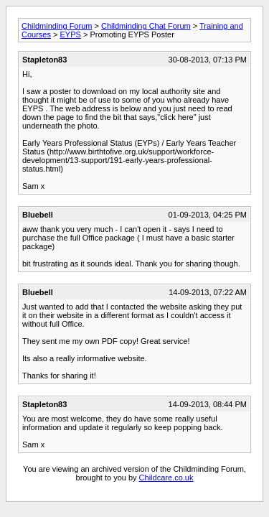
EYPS (70, 34)
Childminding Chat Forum (146, 26)
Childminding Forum (57, 26)
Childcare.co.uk (166, 477)
